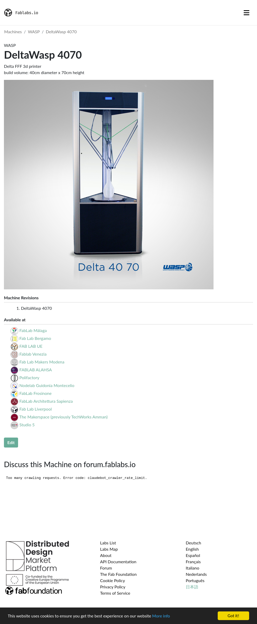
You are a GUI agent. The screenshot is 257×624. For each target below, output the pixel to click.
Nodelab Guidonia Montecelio (46, 385)
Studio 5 (27, 424)
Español (193, 555)
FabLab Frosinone (35, 393)
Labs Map (109, 548)
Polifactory (29, 377)
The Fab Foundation (118, 574)
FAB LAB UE (30, 346)
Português (195, 580)
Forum (106, 567)
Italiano (192, 567)
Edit (11, 442)
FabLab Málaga (33, 330)
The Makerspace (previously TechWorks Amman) (63, 416)
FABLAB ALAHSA (35, 369)
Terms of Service (115, 592)
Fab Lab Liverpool (35, 408)
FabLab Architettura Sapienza (46, 401)
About (106, 555)
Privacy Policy (112, 586)
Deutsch (193, 542)
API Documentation (118, 561)
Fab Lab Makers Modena (41, 361)
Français (193, 561)
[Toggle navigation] (246, 12)
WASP (34, 31)
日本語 (192, 586)
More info (161, 616)
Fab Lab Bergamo (35, 338)
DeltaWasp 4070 (61, 31)
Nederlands (196, 574)
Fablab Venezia (33, 353)
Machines (13, 31)
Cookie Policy (112, 580)
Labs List (108, 542)
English (192, 548)
